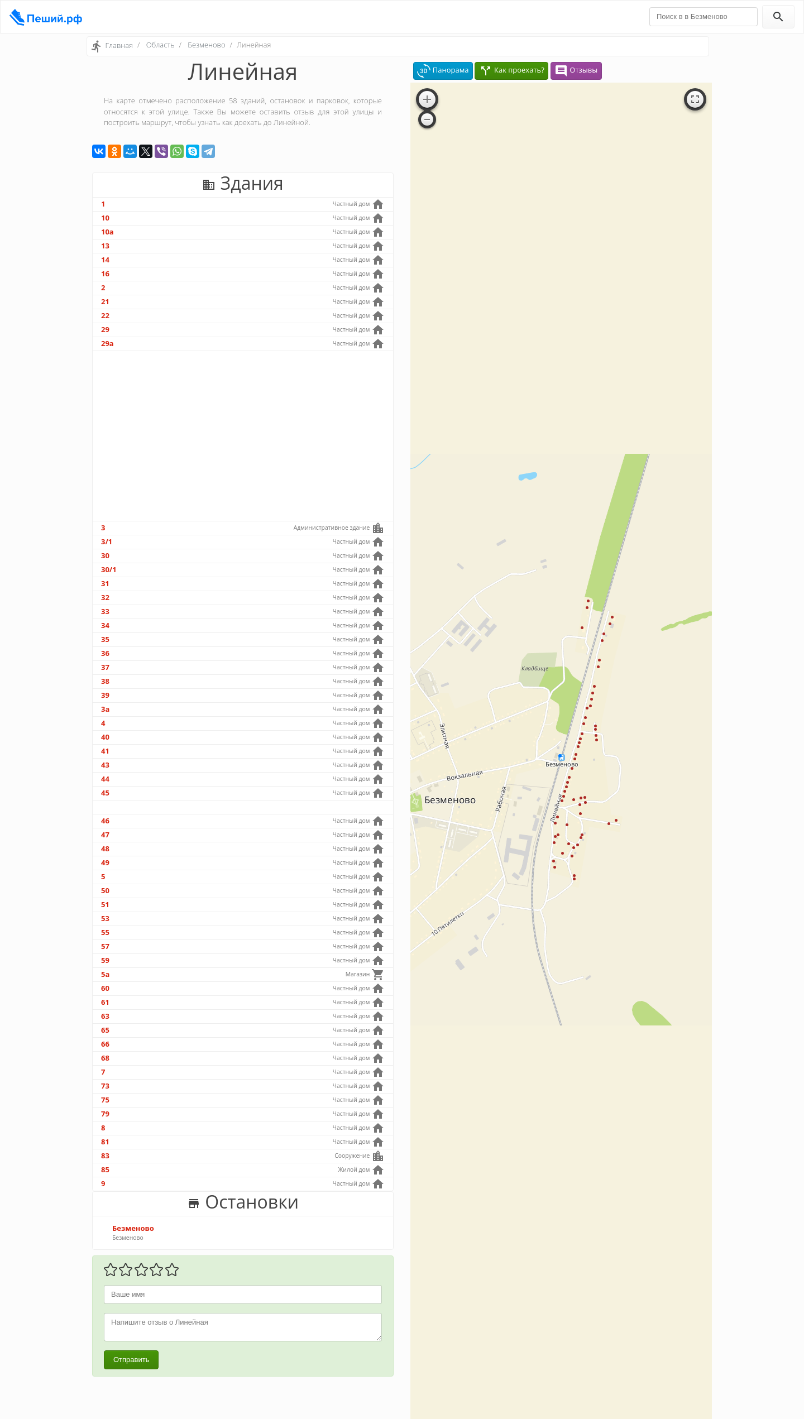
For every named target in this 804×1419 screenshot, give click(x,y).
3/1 (106, 541)
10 (105, 218)
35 (105, 639)
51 (105, 904)
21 (105, 301)
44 (105, 779)
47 (105, 835)
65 (105, 1030)
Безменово (206, 45)
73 (105, 1086)
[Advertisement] (243, 436)
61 (105, 1002)
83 (105, 1155)
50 (105, 890)
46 (105, 821)
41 (105, 751)
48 (105, 848)
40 (105, 737)
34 (105, 625)
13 (105, 246)
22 (105, 315)
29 (105, 329)
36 (105, 653)
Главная (119, 45)
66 (105, 1044)
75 (105, 1100)
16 (105, 274)
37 (105, 667)
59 (105, 960)
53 (105, 918)
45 (105, 793)
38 (105, 681)
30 (105, 555)
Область (160, 45)
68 (105, 1058)
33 (105, 611)
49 (105, 862)
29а (107, 343)
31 (105, 583)
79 (105, 1114)
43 (105, 765)
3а (105, 709)
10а (107, 232)
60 (105, 988)
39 (105, 695)
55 (105, 932)
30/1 (109, 569)
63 (105, 1016)
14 (105, 260)
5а (105, 974)
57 (105, 946)
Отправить (131, 1359)
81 (105, 1142)
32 (105, 597)
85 (105, 1169)
